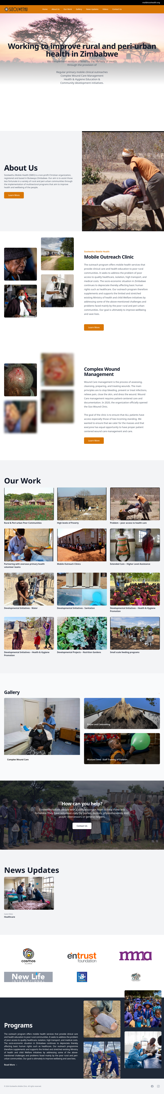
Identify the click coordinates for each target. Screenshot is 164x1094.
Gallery (79, 10)
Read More (10, 1064)
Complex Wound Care (18, 759)
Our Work (68, 10)
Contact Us (117, 9)
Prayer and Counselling (98, 724)
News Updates (92, 9)
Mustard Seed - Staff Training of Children (107, 759)
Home (45, 9)
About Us (55, 9)
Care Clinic (8, 914)
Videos (105, 9)
